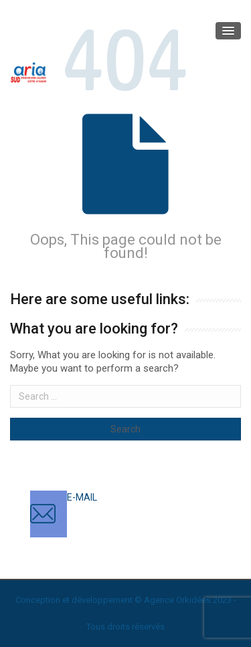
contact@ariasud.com (113, 510)
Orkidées (193, 600)
